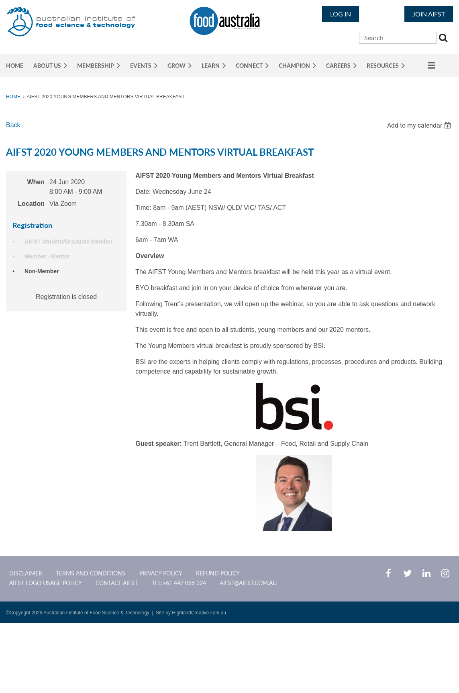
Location (31, 203)
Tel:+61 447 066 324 (179, 582)
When (36, 182)
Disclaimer (25, 573)
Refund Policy (218, 573)
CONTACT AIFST (117, 582)
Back (13, 125)
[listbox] (420, 125)
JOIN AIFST (428, 14)
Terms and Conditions (90, 573)
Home (13, 97)
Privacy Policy (160, 573)
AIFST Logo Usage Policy (45, 582)
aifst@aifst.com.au (248, 582)
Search (444, 39)
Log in (340, 14)
